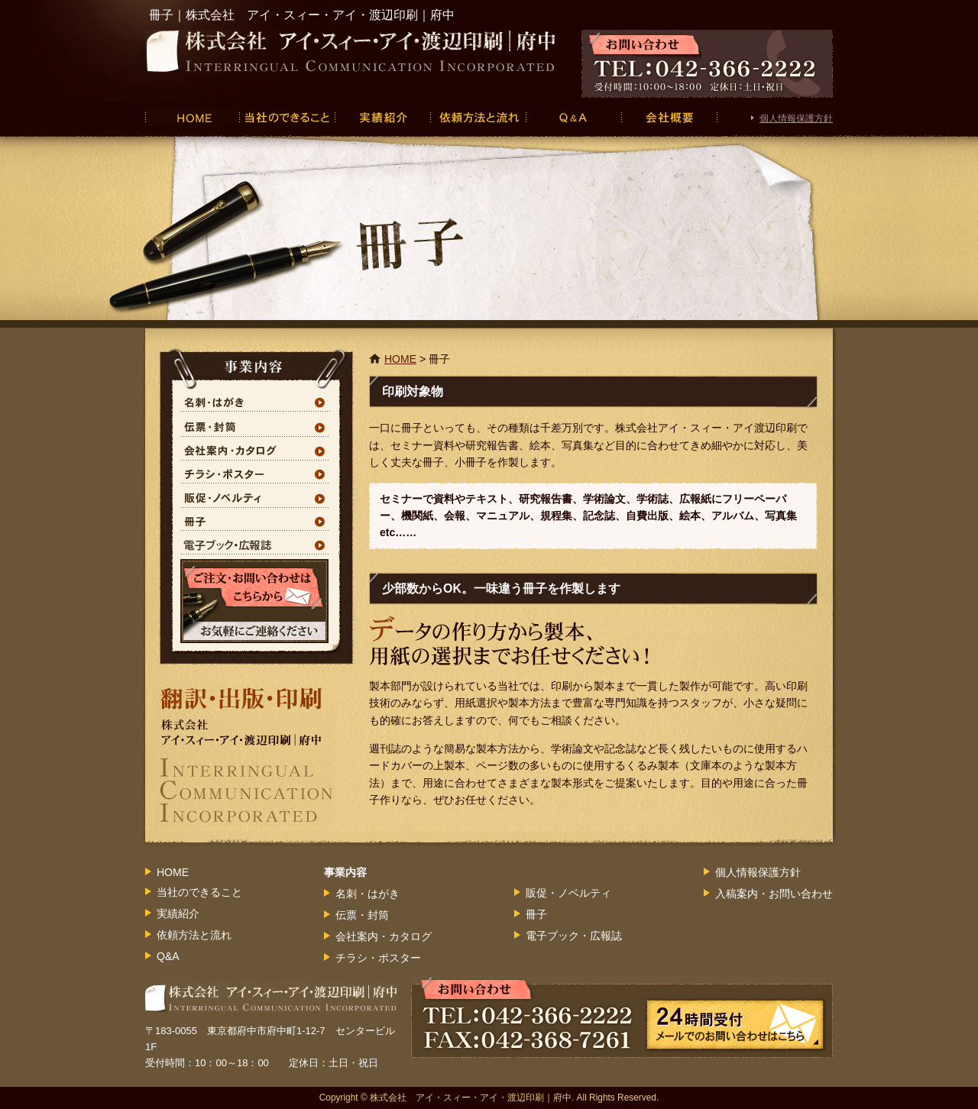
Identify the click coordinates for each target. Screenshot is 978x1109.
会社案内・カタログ (256, 449)
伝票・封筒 (256, 425)
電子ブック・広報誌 (256, 543)
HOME (192, 118)
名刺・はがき (256, 401)
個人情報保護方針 (796, 118)
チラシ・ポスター (256, 472)
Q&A (573, 118)
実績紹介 (382, 118)
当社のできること (287, 118)
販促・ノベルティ (256, 496)
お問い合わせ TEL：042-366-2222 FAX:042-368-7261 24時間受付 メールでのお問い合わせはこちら (622, 1017)
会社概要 (669, 118)
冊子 (256, 520)
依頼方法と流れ (478, 118)
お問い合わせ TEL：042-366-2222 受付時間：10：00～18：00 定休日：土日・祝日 (707, 64)
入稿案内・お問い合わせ (774, 894)
